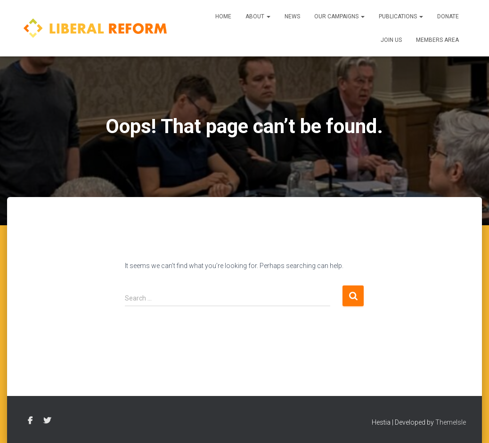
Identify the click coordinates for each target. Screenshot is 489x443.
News (292, 16)
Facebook (30, 421)
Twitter (47, 421)
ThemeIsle (450, 422)
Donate (448, 16)
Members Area (437, 40)
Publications (401, 16)
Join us (391, 40)
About (257, 16)
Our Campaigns (339, 16)
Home (223, 16)
